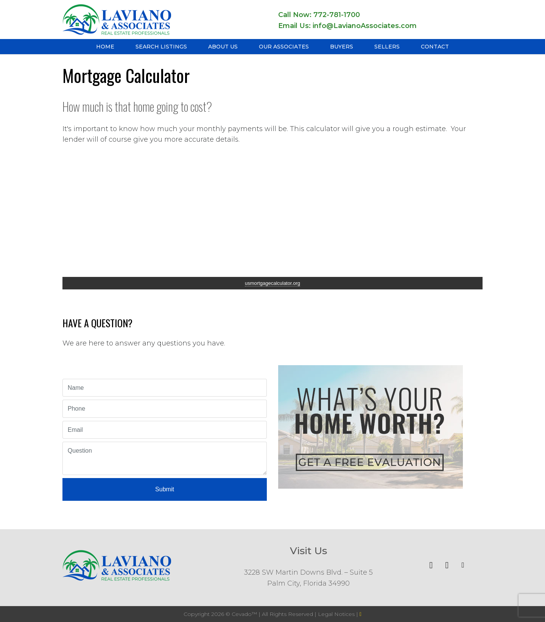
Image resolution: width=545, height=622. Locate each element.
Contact (435, 46)
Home (105, 46)
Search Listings (161, 46)
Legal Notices (337, 614)
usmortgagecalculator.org (272, 283)
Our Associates (284, 46)
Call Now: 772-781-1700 (319, 15)
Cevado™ (245, 614)
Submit (164, 489)
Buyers (341, 46)
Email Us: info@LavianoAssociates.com (347, 26)
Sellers (387, 46)
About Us (223, 46)
